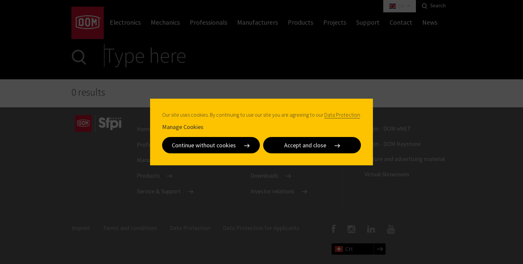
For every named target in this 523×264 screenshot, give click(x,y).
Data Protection (342, 114)
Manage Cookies (182, 126)
